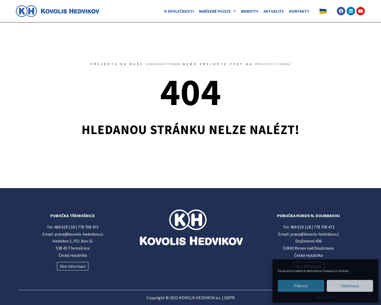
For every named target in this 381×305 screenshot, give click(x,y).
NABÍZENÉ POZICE (217, 11)
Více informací (72, 266)
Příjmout (301, 285)
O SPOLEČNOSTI (179, 11)
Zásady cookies (325, 296)
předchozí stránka (273, 64)
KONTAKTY (299, 11)
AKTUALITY (274, 11)
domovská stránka (163, 64)
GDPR (229, 297)
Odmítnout (350, 285)
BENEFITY (249, 11)
